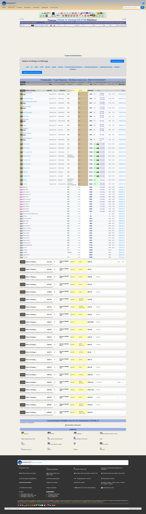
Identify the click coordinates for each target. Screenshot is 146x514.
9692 (89, 292)
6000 (89, 262)
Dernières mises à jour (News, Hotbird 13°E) (86, 473)
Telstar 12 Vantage (67, 19)
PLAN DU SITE (54, 7)
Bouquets (103, 482)
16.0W (124, 19)
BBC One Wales (27, 106)
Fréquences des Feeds (53, 494)
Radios (54, 67)
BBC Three (25, 116)
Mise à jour (122, 84)
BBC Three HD (26, 164)
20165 (89, 397)
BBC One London (27, 92)
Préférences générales (52, 468)
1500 (89, 277)
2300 (89, 314)
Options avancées (117, 61)
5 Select (25, 184)
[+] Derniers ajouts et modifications (73, 67)
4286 (89, 322)
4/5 (90, 352)
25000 (89, 382)
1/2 (91, 359)
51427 (89, 389)
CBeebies (25, 128)
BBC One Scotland (27, 98)
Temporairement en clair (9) (82, 478)
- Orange (105, 483)
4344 (89, 284)
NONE (92, 322)
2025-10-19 (122, 112)
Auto (92, 382)
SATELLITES (11, 7)
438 (88, 269)
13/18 (92, 389)
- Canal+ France (115, 482)
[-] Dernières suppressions (91, 67)
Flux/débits (73, 69)
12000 (89, 374)
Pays (50, 84)
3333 (89, 329)
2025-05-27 (122, 213)
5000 (89, 344)
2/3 (90, 269)
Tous (27, 67)
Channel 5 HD (26, 160)
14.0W (22, 19)
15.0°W (82, 19)
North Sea (62, 90)
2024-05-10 (122, 94)
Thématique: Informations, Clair (28, 495)
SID (91, 84)
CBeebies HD (26, 176)
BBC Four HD (26, 168)
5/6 (91, 277)
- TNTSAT (122, 482)
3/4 (91, 262)
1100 (89, 299)
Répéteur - (117, 67)
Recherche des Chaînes (107, 478)
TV (31, 67)
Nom (24, 84)
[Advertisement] (73, 41)
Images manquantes (51, 487)
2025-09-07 (122, 221)
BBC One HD (26, 148)
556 (88, 352)
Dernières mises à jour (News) (27, 473)
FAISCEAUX (36, 7)
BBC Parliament (27, 133)
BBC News (25, 119)
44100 (89, 90)
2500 (89, 367)
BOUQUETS (27, 7)
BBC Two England (27, 112)
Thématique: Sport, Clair (27, 494)
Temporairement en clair (106, 67)
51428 (89, 404)
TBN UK (25, 180)
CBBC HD (25, 172)
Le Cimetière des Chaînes (25, 487)
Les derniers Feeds (53, 495)
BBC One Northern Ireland (30, 101)
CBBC (24, 125)
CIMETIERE (45, 7)
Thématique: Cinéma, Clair (27, 496)
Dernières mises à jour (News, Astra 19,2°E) (113, 473)
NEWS (4, 7)
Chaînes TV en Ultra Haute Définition (85, 487)
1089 (89, 337)
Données (60, 67)
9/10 (92, 90)
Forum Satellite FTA (53, 496)
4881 (89, 359)
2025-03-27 (122, 250)
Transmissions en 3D (107, 487)
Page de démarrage (30, 462)
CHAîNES (19, 7)
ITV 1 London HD (27, 152)
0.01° (83, 25)
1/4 (91, 337)
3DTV (41, 67)
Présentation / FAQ (23, 468)
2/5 (91, 344)
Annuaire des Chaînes (79, 482)
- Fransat (109, 483)
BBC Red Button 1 (27, 138)
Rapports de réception (51, 482)
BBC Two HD (26, 144)
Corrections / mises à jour (74, 425)
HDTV (36, 67)
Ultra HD (48, 67)
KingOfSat (136, 508)
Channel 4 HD (26, 156)
